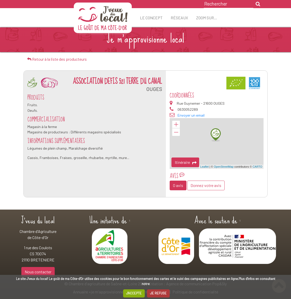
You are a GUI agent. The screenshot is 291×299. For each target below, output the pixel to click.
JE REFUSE (158, 293)
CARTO (257, 166)
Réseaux (179, 17)
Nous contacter (38, 271)
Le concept (151, 17)
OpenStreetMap (224, 166)
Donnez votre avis (206, 185)
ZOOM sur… (206, 17)
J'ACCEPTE (134, 293)
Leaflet (204, 166)
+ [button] (176, 124)
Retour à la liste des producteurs (57, 59)
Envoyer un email (191, 115)
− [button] (176, 132)
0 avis (178, 185)
